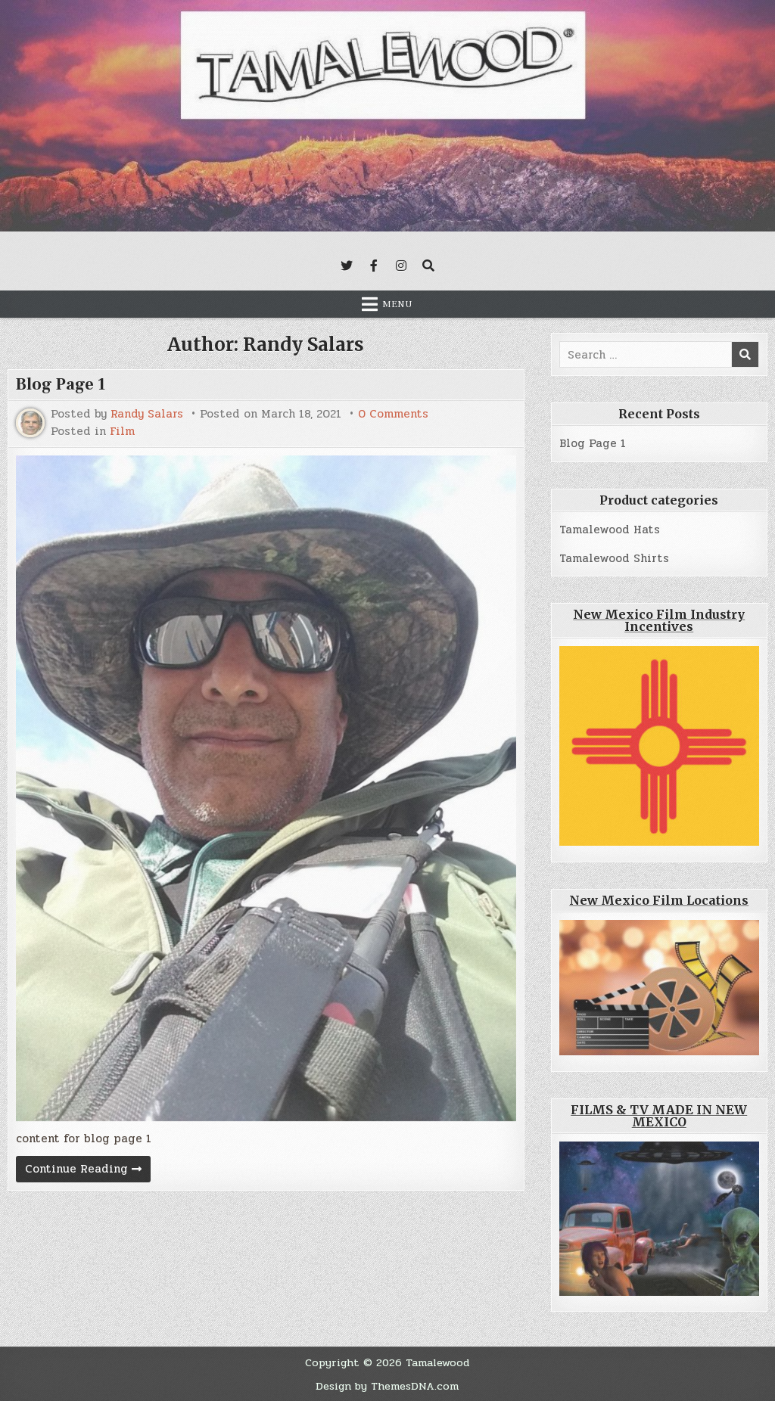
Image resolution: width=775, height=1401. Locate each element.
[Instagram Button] (401, 265)
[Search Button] (428, 265)
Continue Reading (88, 1170)
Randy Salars (146, 414)
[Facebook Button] (373, 265)
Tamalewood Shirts (614, 558)
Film (122, 431)
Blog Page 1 (61, 384)
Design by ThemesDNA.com (387, 1386)
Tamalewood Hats (609, 529)
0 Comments (393, 414)
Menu (397, 304)
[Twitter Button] (346, 265)
